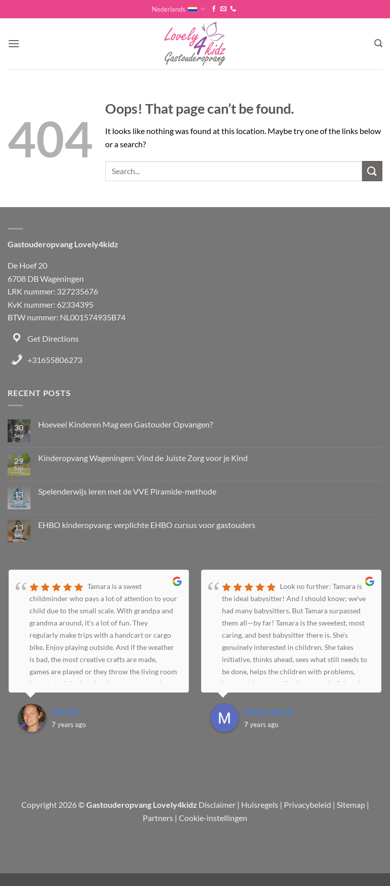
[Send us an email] (223, 9)
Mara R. (65, 711)
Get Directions (53, 338)
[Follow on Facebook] (214, 9)
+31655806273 (54, 360)
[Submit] (372, 171)
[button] (14, 43)
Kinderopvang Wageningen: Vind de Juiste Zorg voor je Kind (143, 458)
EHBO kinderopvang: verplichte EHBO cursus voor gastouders (146, 525)
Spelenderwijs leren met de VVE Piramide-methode (127, 491)
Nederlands (178, 9)
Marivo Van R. (269, 711)
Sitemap (351, 804)
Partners (158, 818)
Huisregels (259, 804)
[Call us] (233, 9)
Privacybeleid (307, 804)
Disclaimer (217, 804)
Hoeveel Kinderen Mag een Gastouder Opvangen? (125, 424)
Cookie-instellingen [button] (213, 818)
